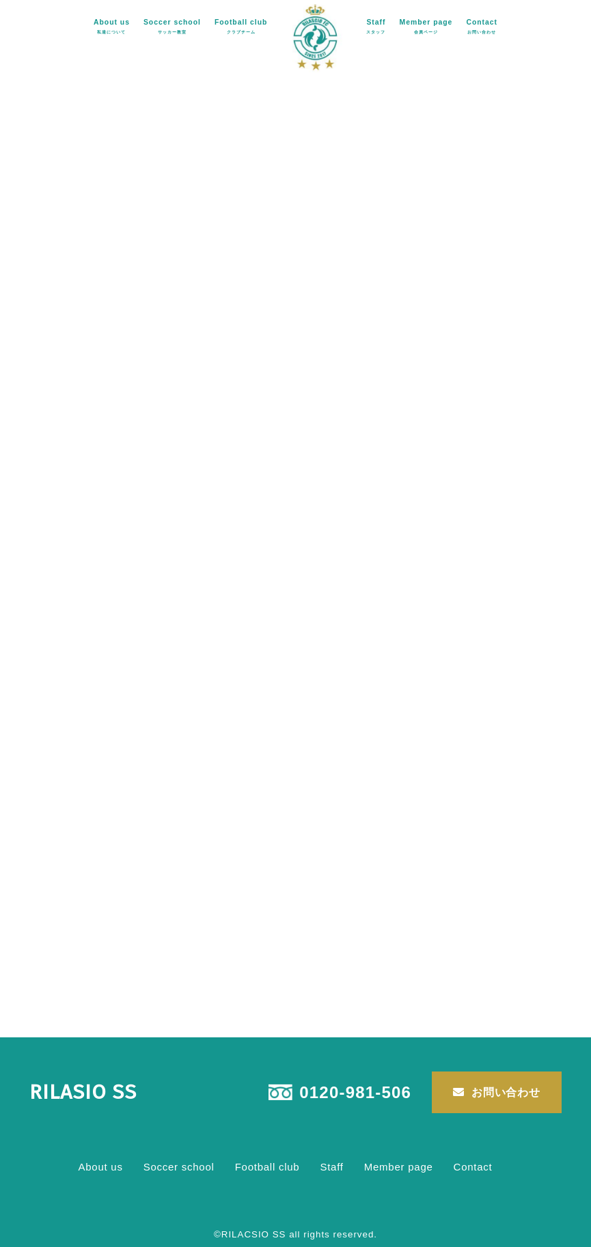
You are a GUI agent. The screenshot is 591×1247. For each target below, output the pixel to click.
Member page (426, 25)
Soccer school (172, 25)
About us (112, 25)
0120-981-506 (355, 1092)
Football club (241, 25)
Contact (481, 25)
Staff (375, 25)
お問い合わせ (505, 1092)
